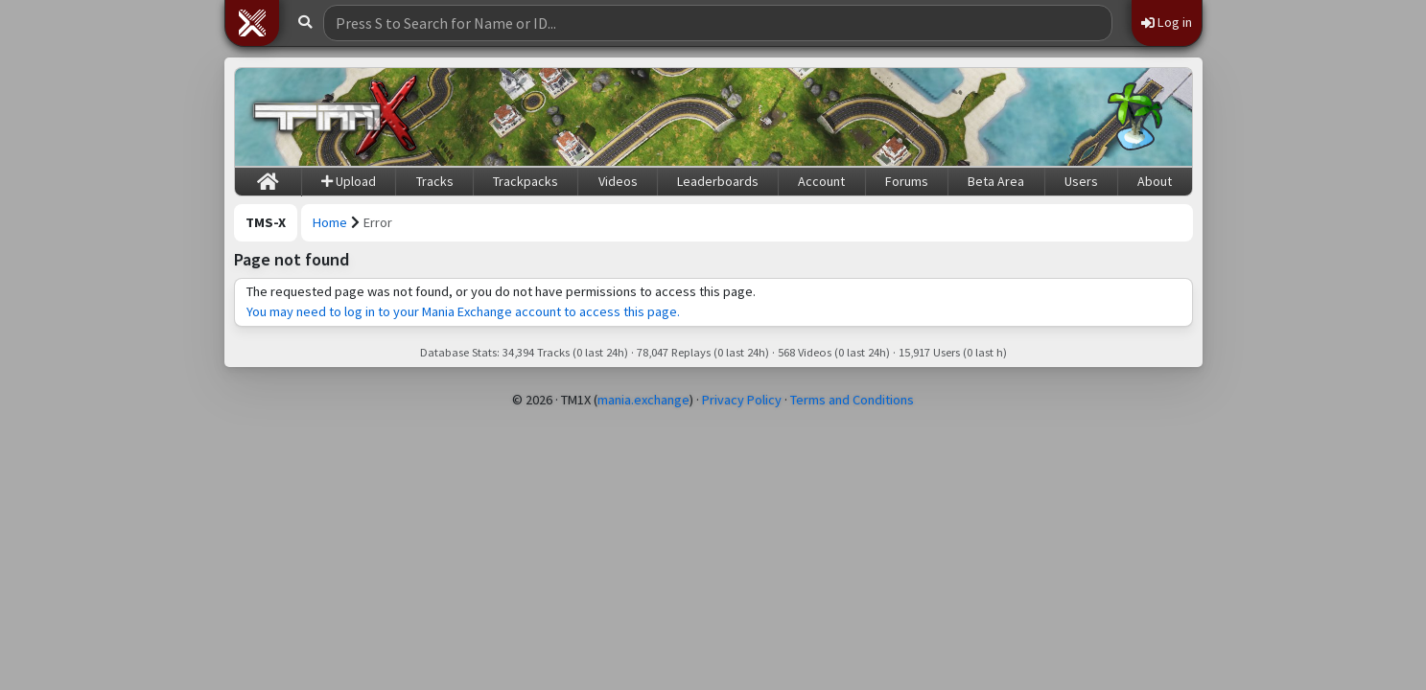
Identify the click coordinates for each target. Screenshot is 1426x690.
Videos (618, 181)
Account (821, 181)
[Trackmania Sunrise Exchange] (335, 117)
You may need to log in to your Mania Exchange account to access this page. (463, 311)
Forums (906, 181)
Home (330, 222)
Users (1081, 181)
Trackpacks (525, 181)
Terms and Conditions (852, 399)
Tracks (435, 181)
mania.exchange (643, 399)
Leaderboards (718, 181)
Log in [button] (1166, 22)
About (1154, 181)
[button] (252, 23)
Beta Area (996, 181)
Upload (348, 181)
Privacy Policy (742, 399)
